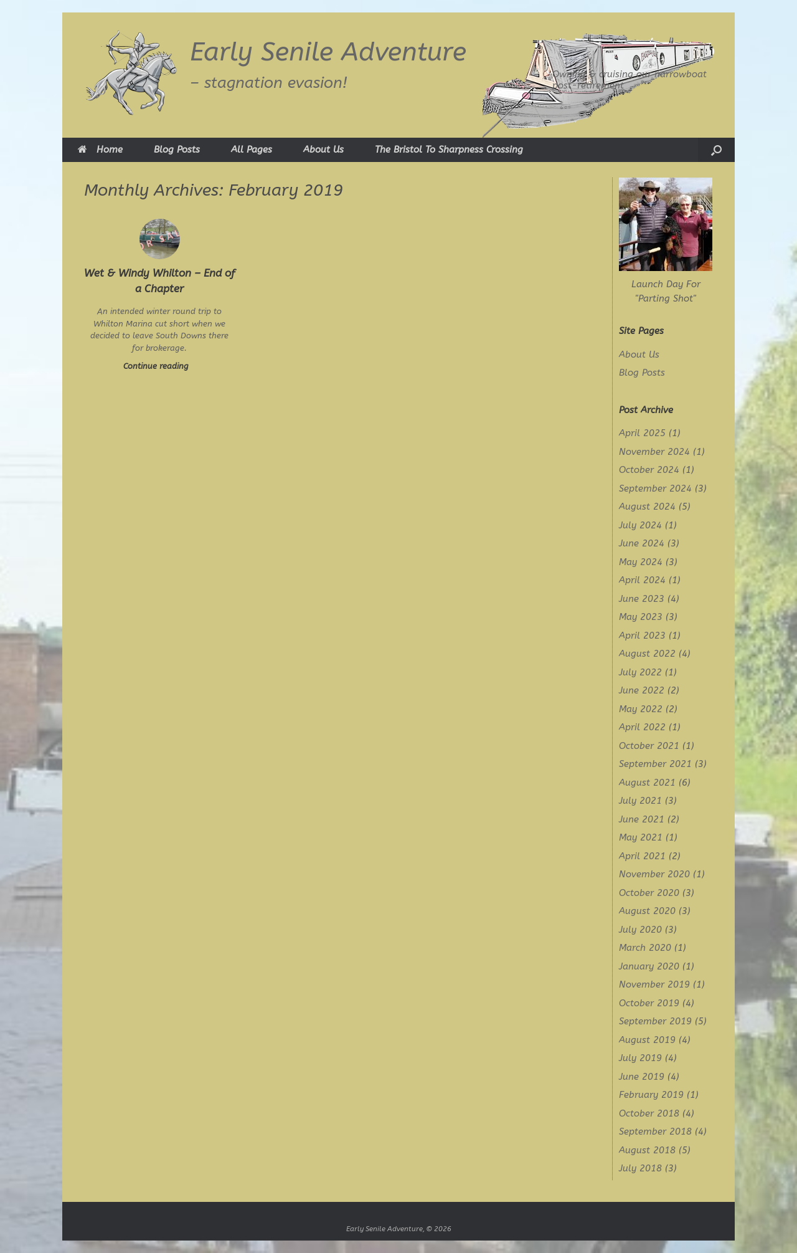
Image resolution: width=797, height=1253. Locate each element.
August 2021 (647, 782)
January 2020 (649, 966)
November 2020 (654, 874)
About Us (323, 149)
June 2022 (641, 690)
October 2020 (649, 892)
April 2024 (642, 580)
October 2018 (649, 1113)
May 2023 (641, 616)
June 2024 (641, 543)
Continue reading (159, 366)
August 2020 (647, 911)
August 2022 (647, 653)
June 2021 (641, 819)
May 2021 (641, 837)
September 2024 (655, 488)
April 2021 (642, 856)
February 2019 (651, 1094)
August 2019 (647, 1040)
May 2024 (641, 562)
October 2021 (649, 745)
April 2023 (642, 635)
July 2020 (640, 929)
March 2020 (645, 947)
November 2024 (654, 451)
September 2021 (655, 763)
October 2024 (649, 469)
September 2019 (655, 1021)
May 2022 (641, 709)
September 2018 (655, 1131)
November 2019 (654, 984)
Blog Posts (177, 149)
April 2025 (642, 433)
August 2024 (647, 506)
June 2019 (641, 1076)
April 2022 (642, 727)
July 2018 (640, 1168)
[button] (716, 150)
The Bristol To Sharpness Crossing (449, 149)
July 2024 (640, 525)
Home (100, 149)
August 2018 (647, 1150)
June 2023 (641, 598)
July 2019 (640, 1058)
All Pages (251, 149)
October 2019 (649, 1003)
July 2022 (640, 672)
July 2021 (640, 800)
